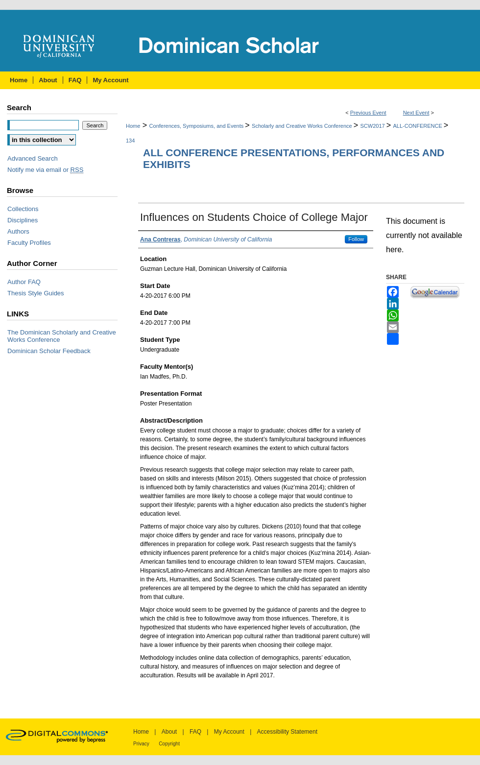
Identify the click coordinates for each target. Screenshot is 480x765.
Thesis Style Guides (35, 293)
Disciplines (22, 220)
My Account (229, 731)
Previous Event (368, 113)
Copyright (169, 743)
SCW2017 (373, 126)
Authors (18, 231)
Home (133, 126)
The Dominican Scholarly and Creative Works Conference (61, 336)
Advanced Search (32, 158)
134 (130, 140)
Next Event (416, 113)
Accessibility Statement (287, 731)
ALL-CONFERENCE (418, 126)
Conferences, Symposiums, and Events (197, 126)
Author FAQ (24, 282)
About (169, 731)
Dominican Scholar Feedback (49, 351)
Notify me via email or (45, 169)
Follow (356, 239)
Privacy (141, 743)
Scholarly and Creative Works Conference (303, 126)
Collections (23, 209)
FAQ (195, 731)
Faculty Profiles (29, 242)
